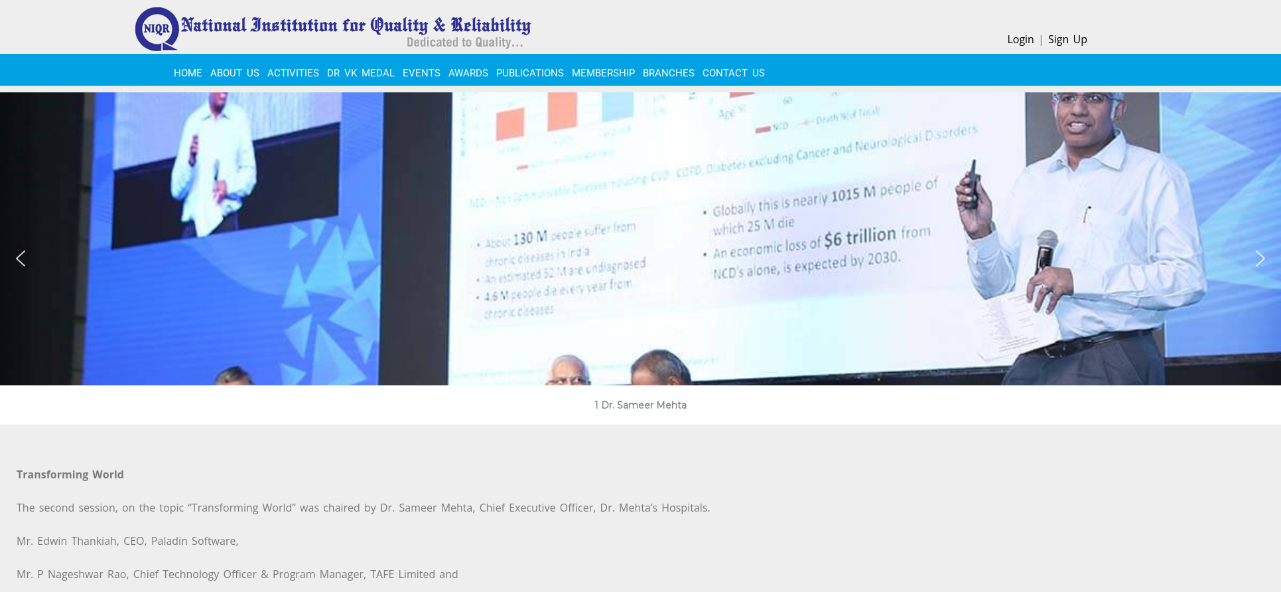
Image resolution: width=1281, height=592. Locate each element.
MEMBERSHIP (603, 73)
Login (1020, 39)
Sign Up (1067, 39)
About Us (234, 73)
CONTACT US (734, 73)
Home (188, 73)
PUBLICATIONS (530, 73)
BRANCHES (669, 73)
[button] (20, 258)
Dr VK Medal (361, 73)
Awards (468, 73)
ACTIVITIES (293, 73)
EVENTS (421, 73)
